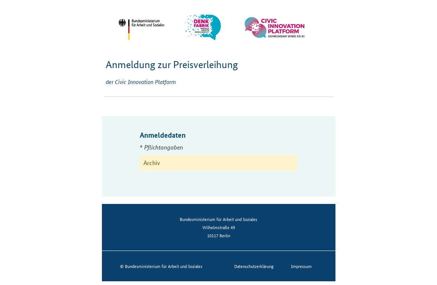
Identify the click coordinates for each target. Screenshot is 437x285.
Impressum (301, 265)
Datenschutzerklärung (254, 265)
